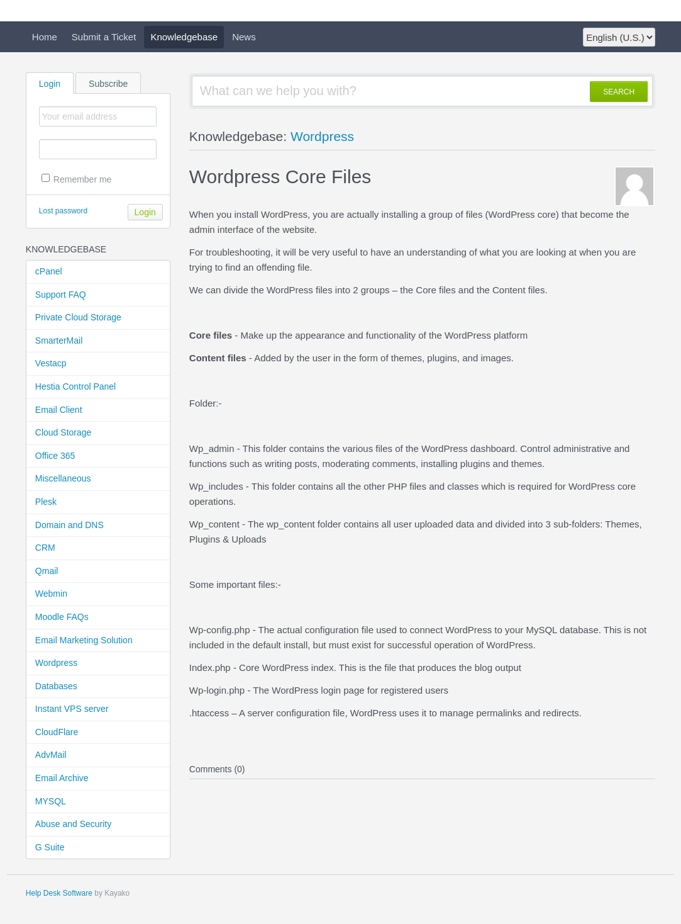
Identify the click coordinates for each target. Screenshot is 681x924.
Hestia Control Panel (75, 386)
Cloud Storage (63, 432)
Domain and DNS (69, 525)
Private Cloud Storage (78, 317)
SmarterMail (58, 340)
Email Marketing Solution (84, 640)
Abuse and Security (73, 824)
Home (44, 36)
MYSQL (50, 801)
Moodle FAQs (62, 617)
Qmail (46, 571)
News (244, 36)
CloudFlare (56, 732)
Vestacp (51, 363)
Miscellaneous (63, 478)
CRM (45, 548)
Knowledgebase (184, 36)
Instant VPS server (72, 709)
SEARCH (618, 91)
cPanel (48, 271)
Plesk (46, 502)
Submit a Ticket (104, 36)
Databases (56, 686)
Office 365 (55, 456)
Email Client (58, 410)
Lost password (63, 210)
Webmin (51, 594)
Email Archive (62, 778)
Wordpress (56, 663)
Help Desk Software (59, 893)
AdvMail (51, 755)
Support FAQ (60, 295)
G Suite (50, 847)
